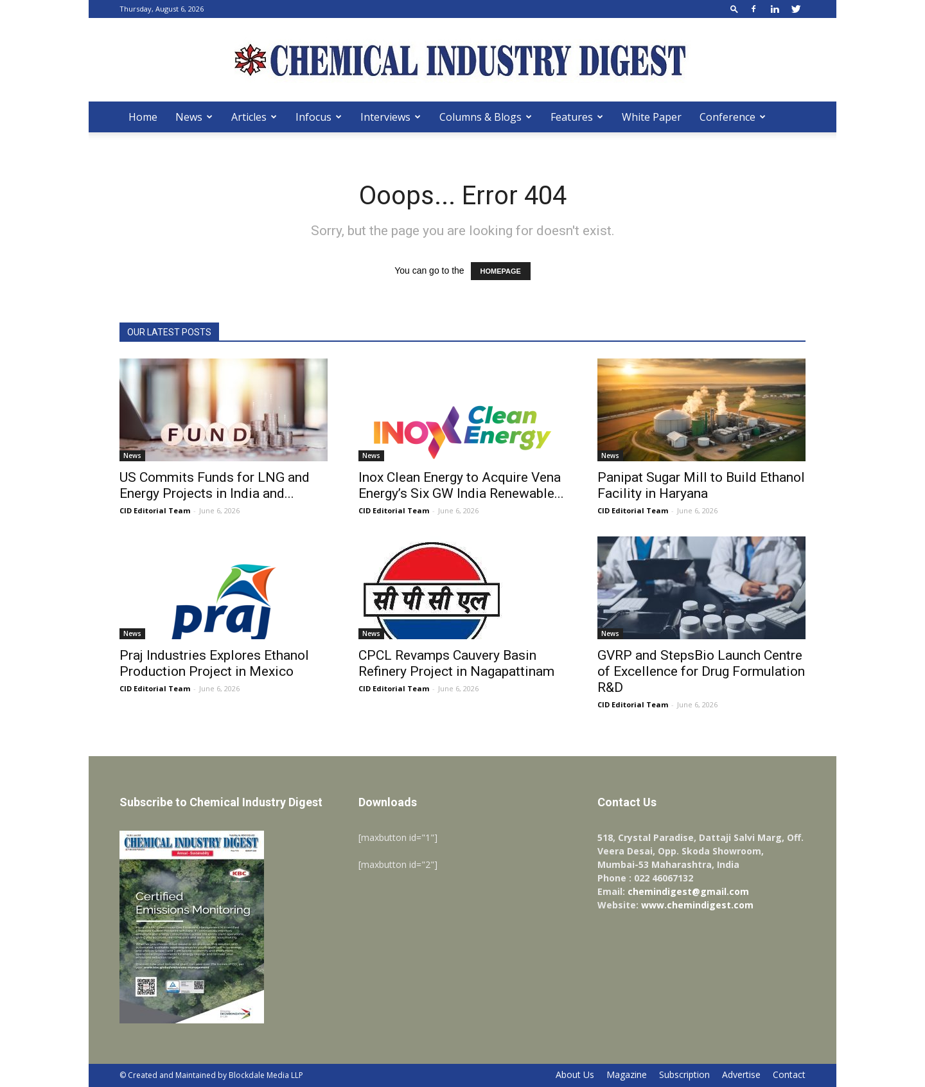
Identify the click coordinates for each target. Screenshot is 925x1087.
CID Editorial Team (154, 510)
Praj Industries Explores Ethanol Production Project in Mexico (214, 663)
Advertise (741, 1075)
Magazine (626, 1075)
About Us (575, 1075)
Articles (254, 117)
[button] (734, 8)
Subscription (684, 1075)
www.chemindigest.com (697, 905)
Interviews (390, 117)
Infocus (318, 117)
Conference (733, 117)
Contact (789, 1075)
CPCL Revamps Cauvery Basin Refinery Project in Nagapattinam (456, 663)
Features (577, 117)
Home (142, 117)
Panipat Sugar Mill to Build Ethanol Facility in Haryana (701, 485)
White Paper (652, 117)
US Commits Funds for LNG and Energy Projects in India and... (214, 485)
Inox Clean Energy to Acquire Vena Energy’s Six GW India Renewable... (461, 485)
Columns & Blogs (485, 117)
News (194, 117)
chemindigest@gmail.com (688, 891)
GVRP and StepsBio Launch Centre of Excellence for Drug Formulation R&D (701, 671)
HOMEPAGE (500, 271)
